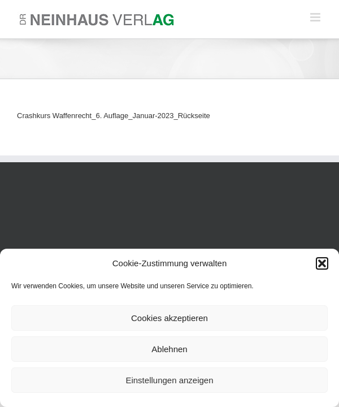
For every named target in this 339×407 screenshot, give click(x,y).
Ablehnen (169, 349)
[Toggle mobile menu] (316, 17)
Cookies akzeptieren (169, 318)
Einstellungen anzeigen (169, 380)
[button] (322, 263)
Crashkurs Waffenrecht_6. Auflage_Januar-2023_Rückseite (113, 115)
